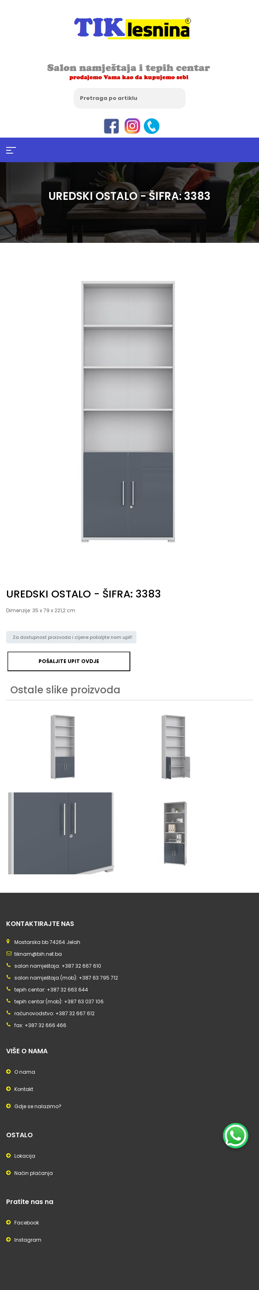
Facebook (26, 1222)
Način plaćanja (33, 1173)
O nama (24, 1071)
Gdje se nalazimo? (37, 1106)
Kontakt (23, 1089)
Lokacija (24, 1155)
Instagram (27, 1239)
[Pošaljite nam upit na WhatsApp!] (235, 1135)
